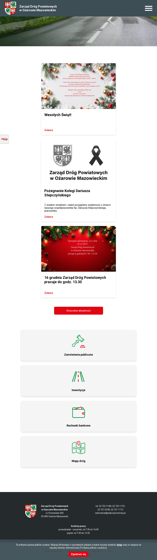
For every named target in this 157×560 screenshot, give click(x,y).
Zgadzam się (78, 554)
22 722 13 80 (105, 506)
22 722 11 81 (118, 506)
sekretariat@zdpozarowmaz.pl (110, 513)
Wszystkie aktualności (78, 310)
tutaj (119, 544)
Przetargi (78, 345)
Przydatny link (78, 380)
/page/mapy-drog (78, 451)
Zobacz (48, 130)
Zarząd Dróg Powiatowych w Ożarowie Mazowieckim (38, 8)
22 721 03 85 (104, 509)
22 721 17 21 (117, 509)
